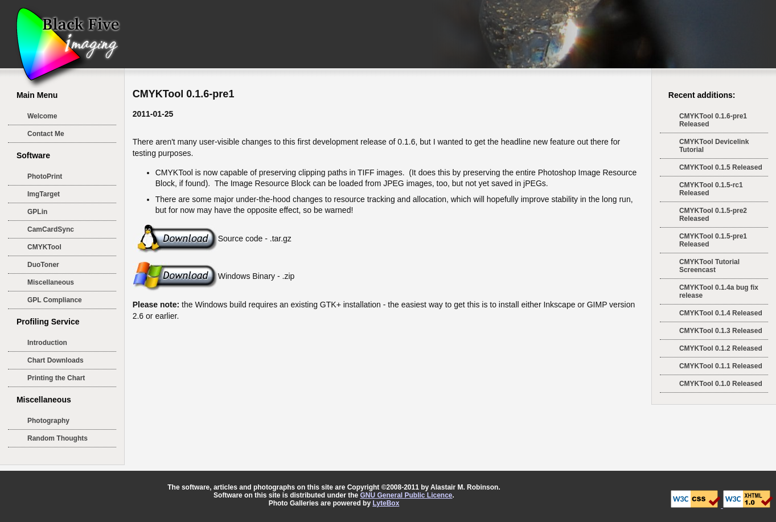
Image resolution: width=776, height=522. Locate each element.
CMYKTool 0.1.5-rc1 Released (711, 189)
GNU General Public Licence (406, 495)
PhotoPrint (44, 176)
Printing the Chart (56, 378)
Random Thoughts (57, 438)
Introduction (47, 343)
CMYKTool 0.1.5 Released (720, 167)
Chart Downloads (55, 360)
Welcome (42, 116)
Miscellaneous (50, 282)
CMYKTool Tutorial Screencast (709, 266)
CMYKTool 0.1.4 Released (720, 313)
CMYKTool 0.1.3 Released (720, 331)
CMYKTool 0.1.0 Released (720, 384)
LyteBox (385, 503)
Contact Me (45, 134)
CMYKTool (44, 247)
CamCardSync (50, 229)
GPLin (37, 212)
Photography (48, 421)
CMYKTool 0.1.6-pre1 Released (713, 120)
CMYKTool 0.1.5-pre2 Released (713, 215)
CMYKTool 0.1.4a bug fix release (718, 291)
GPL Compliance (54, 300)
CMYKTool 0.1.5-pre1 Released (713, 240)
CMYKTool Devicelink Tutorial (714, 146)
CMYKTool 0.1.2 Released (720, 348)
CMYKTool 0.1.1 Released (720, 366)
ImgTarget (43, 194)
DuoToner (43, 265)
